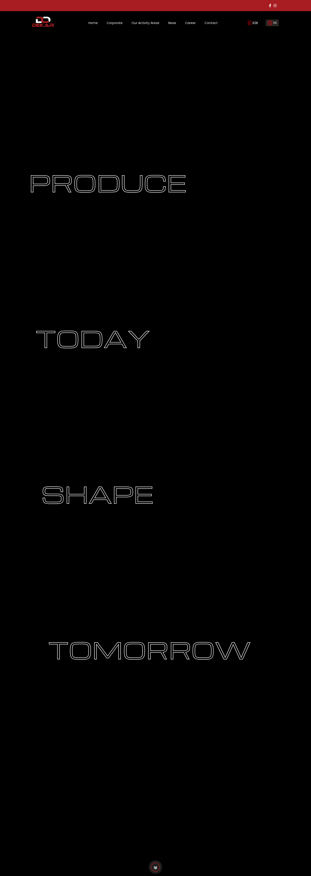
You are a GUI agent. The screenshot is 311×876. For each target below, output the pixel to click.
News (172, 22)
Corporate (115, 22)
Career (190, 22)
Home (93, 22)
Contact (211, 22)
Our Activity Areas (145, 22)
